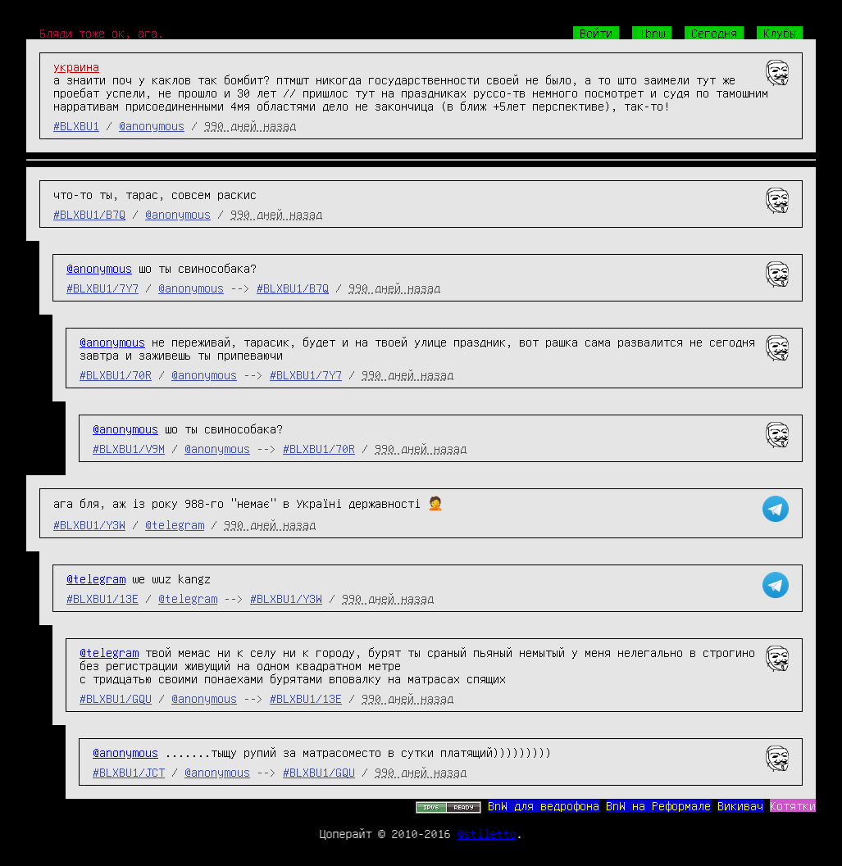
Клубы (779, 32)
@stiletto (487, 833)
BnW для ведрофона (543, 805)
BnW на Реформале (658, 805)
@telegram (174, 524)
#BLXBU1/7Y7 (102, 287)
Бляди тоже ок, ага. (101, 32)
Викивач (740, 805)
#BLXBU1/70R (116, 374)
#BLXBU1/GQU (116, 698)
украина (76, 66)
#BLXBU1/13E (102, 598)
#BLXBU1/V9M (129, 448)
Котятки (793, 805)
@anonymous (151, 125)
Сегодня (714, 32)
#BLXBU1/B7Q (89, 213)
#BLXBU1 (76, 125)
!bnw (652, 32)
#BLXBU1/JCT (129, 771)
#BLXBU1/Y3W (89, 524)
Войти (596, 32)
